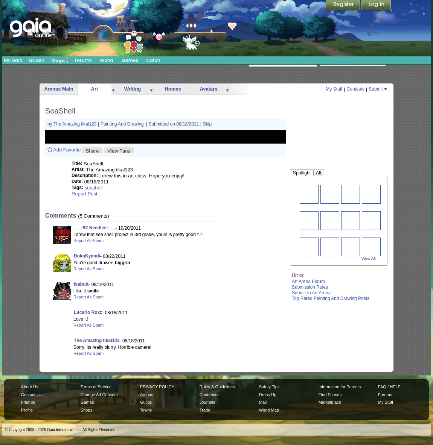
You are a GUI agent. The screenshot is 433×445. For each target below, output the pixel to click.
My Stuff (334, 89)
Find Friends (330, 394)
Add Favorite (67, 150)
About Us (29, 386)
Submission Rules (310, 287)
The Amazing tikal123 (75, 124)
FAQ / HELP (389, 386)
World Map (269, 410)
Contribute (209, 394)
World (106, 60)
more (113, 89)
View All (368, 258)
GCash (36, 60)
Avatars (208, 89)
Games (130, 60)
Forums (83, 60)
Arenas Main (58, 89)
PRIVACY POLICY (157, 386)
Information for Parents (340, 386)
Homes (173, 89)
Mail (263, 402)
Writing (132, 89)
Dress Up (267, 394)
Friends (28, 402)
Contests (355, 89)
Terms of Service (96, 386)
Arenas (146, 394)
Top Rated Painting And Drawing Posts (330, 298)
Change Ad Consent (99, 394)
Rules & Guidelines (217, 386)
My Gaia (13, 60)
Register (343, 5)
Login (376, 5)
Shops (60, 60)
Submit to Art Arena (311, 292)
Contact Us (31, 394)
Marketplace (330, 402)
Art (94, 89)
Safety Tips (269, 386)
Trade (205, 410)
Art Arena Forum (308, 281)
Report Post (85, 194)
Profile (27, 410)
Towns (146, 410)
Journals (207, 402)
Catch (153, 60)
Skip (207, 124)
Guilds (146, 402)
